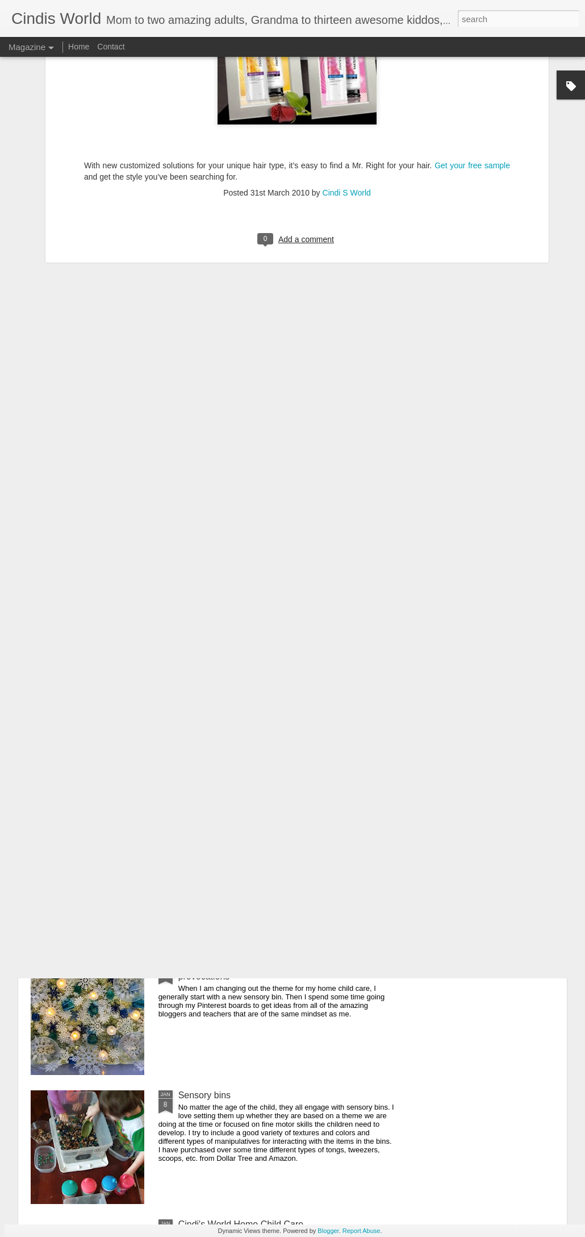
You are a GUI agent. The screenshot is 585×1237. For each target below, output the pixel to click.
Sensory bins (204, 1095)
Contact (110, 46)
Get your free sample (472, 61)
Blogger (328, 1230)
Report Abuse (361, 1230)
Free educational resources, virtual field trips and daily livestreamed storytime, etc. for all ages (286, 842)
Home (78, 46)
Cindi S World (347, 88)
